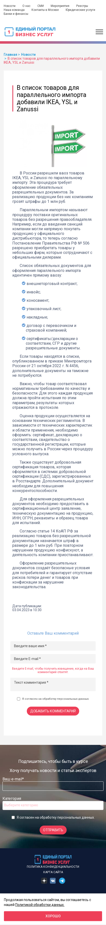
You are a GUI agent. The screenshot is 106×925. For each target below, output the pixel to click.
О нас (26, 6)
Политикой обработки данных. (39, 904)
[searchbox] (24, 805)
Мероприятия (60, 6)
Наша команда (14, 10)
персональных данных (73, 698)
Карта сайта (53, 872)
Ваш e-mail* (13, 779)
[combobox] (53, 805)
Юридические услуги (80, 10)
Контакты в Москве (45, 10)
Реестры (82, 6)
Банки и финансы (16, 14)
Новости (9, 6)
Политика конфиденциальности (53, 866)
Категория (11, 798)
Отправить (53, 830)
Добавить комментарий (53, 711)
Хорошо (53, 916)
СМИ (40, 6)
